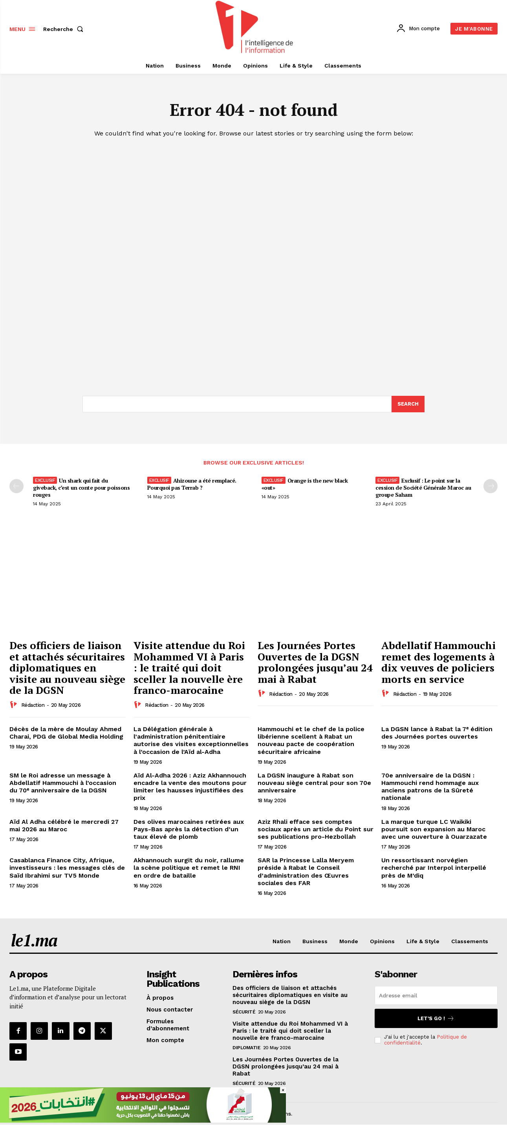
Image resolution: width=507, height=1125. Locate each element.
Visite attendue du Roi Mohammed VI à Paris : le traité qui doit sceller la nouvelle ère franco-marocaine (189, 667)
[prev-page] (16, 486)
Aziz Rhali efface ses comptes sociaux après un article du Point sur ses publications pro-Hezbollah (315, 829)
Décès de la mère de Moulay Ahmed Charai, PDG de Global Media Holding (66, 732)
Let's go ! (435, 1018)
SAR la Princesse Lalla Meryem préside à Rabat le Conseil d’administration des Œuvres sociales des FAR (306, 871)
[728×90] (143, 1121)
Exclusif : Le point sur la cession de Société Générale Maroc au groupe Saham (423, 487)
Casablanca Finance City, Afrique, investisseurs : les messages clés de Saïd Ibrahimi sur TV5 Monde (67, 867)
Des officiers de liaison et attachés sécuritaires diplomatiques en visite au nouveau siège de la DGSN (67, 667)
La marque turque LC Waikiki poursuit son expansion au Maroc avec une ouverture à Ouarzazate (434, 829)
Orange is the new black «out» (305, 484)
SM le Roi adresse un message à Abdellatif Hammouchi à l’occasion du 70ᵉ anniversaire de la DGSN (62, 783)
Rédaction (33, 705)
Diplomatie (246, 1047)
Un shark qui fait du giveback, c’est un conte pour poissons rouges (81, 487)
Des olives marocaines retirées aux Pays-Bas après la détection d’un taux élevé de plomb (189, 829)
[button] (64, 29)
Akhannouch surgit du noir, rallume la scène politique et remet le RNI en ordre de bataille (189, 867)
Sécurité (243, 1012)
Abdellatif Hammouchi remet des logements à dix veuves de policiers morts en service (438, 662)
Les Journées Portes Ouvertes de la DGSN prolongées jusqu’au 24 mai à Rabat (315, 662)
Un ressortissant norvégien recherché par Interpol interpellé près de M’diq (433, 867)
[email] (436, 995)
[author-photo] (14, 705)
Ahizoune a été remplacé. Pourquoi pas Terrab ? (191, 484)
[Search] (408, 404)
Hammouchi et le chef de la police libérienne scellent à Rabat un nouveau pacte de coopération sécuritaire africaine (311, 740)
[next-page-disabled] (490, 486)
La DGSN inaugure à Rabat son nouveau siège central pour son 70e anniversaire (314, 783)
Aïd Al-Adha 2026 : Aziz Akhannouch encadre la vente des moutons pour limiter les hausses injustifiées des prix (190, 787)
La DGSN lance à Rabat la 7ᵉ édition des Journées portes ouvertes (436, 732)
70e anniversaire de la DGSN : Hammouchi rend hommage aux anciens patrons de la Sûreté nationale (430, 787)
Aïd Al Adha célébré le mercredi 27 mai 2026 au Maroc (64, 825)
